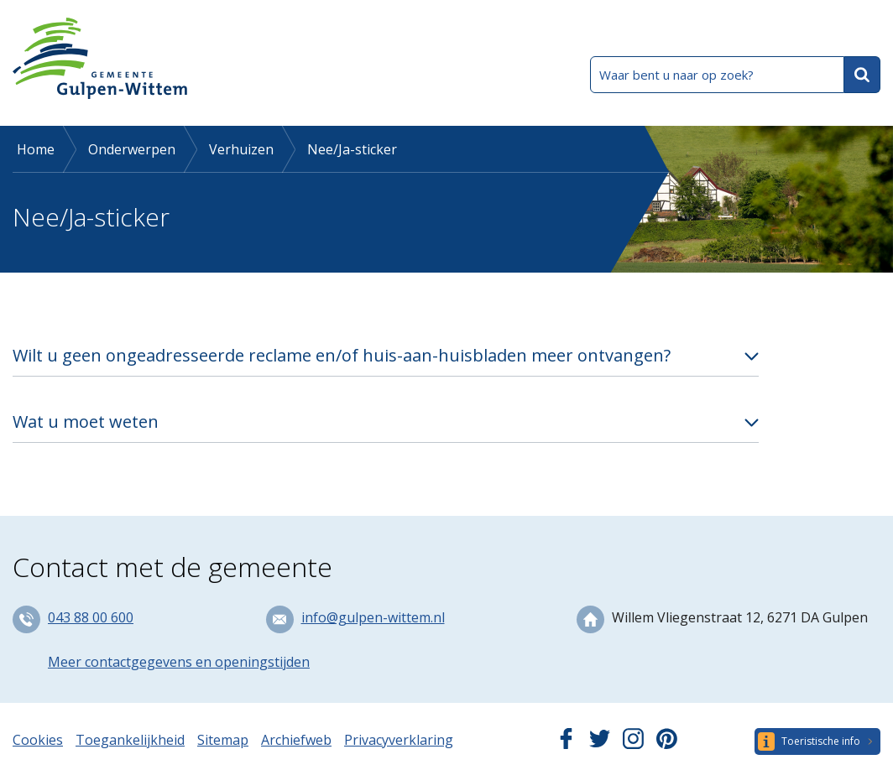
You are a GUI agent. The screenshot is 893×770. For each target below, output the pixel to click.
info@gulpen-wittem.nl (373, 617)
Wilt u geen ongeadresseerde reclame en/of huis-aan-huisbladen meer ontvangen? (342, 355)
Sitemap (222, 740)
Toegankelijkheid (130, 740)
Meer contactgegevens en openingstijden (179, 662)
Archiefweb (296, 740)
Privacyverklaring (398, 740)
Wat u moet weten (86, 421)
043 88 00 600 (90, 617)
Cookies (38, 740)
